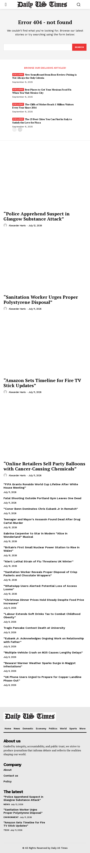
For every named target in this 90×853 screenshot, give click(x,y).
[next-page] (20, 129)
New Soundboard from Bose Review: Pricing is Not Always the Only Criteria (44, 76)
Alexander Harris (17, 225)
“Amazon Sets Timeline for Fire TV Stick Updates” (42, 382)
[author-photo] (6, 225)
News (7, 804)
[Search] (79, 47)
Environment (11, 817)
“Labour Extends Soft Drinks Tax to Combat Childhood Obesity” (42, 615)
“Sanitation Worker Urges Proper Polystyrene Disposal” (41, 299)
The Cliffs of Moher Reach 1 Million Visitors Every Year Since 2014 (43, 106)
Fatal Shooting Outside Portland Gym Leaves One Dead (42, 498)
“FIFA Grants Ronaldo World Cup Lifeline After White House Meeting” (41, 486)
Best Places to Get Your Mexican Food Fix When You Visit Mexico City (41, 91)
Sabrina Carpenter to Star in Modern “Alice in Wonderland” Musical (35, 535)
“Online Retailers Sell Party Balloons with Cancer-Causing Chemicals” (44, 466)
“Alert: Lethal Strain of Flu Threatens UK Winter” (39, 561)
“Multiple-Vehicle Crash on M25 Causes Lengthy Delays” (43, 652)
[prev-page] (14, 129)
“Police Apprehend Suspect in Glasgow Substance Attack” (37, 216)
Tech (6, 830)
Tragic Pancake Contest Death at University (34, 627)
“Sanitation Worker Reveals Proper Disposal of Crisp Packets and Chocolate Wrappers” (40, 573)
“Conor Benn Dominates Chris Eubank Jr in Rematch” (41, 508)
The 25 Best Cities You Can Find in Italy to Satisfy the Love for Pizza (42, 120)
